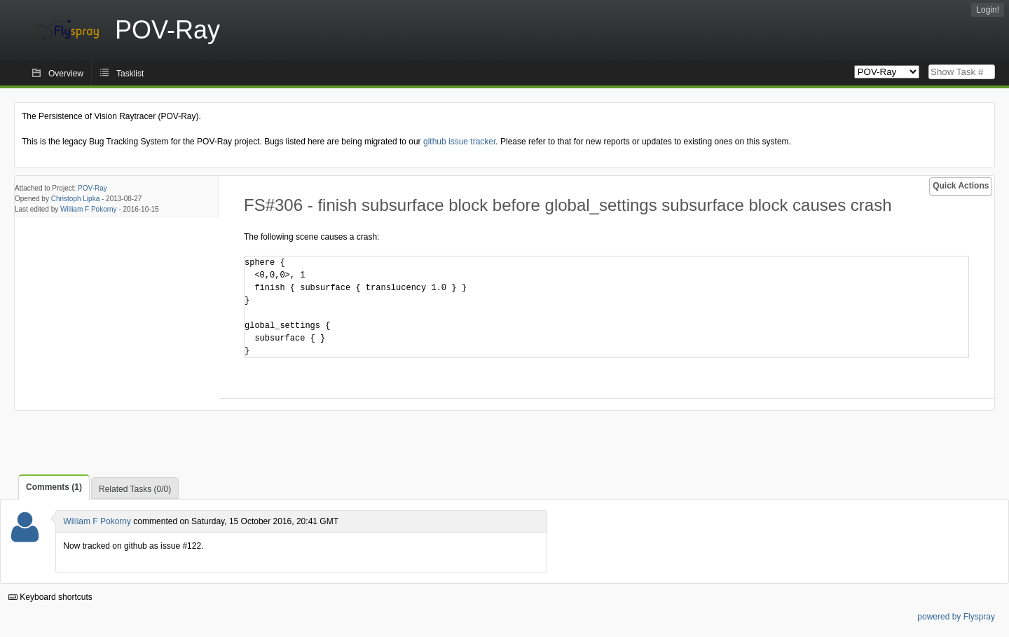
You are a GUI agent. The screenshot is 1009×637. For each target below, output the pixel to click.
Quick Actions (961, 186)
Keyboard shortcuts (50, 597)
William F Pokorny (88, 209)
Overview (65, 73)
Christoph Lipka (75, 199)
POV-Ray (92, 188)
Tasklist (130, 73)
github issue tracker (459, 141)
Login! (987, 10)
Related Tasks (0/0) (135, 489)
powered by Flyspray (956, 617)
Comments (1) (54, 487)
